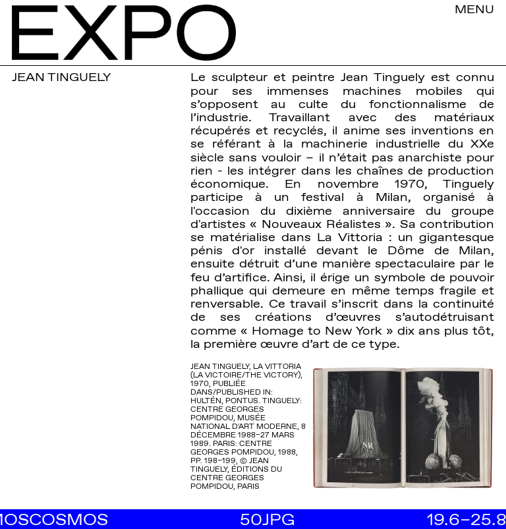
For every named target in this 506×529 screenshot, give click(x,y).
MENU (474, 8)
